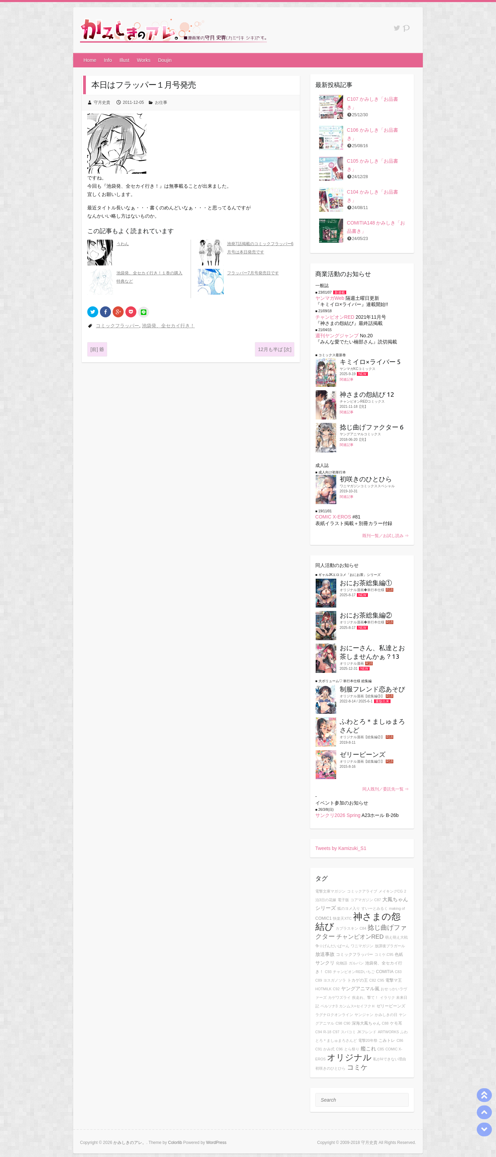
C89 (318, 980)
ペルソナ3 (329, 1006)
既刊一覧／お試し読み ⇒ (385, 535)
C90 (346, 1023)
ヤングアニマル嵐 (360, 988)
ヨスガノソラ (334, 980)
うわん (122, 243)
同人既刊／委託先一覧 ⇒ (385, 789)
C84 (363, 928)
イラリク (387, 997)
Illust (124, 60)
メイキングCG (391, 891)
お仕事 (161, 102)
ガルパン (356, 963)
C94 (318, 1032)
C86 (399, 1040)
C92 (336, 989)
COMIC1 (323, 918)
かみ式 (329, 1049)
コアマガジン (361, 900)
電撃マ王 (393, 980)
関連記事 (346, 379)
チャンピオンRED (334, 317)
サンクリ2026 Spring (338, 815)
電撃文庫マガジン (330, 891)
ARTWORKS (388, 1032)
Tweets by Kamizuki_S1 (341, 848)
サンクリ (325, 962)
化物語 (341, 963)
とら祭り (351, 1049)
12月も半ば (274, 349)
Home (89, 60)
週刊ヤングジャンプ (337, 335)
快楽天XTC (342, 918)
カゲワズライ (339, 997)
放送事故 (325, 954)
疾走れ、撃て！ (365, 997)
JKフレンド (366, 1032)
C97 (335, 1032)
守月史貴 (102, 102)
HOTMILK (323, 989)
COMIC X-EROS (333, 517)
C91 (318, 1049)
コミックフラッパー (117, 325)
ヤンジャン (363, 1015)
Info (108, 60)
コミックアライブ (362, 891)
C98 (339, 1023)
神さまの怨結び (358, 922)
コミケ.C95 (384, 954)
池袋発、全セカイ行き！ (168, 325)
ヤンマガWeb (330, 298)
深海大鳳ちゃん (366, 1023)
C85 (380, 1049)
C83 (398, 972)
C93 (328, 972)
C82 (372, 980)
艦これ (368, 1048)
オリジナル (349, 1057)
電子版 (343, 900)
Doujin (165, 60)
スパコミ (348, 1032)
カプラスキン (347, 928)
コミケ (357, 1067)
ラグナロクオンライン (334, 1015)
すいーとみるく (374, 908)
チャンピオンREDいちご (354, 972)
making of (397, 908)
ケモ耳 (396, 1023)
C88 (385, 1023)
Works (143, 60)
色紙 (399, 954)
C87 (377, 900)
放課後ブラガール (390, 946)
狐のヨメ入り (348, 908)
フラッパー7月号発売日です (253, 273)
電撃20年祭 (367, 1040)
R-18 (327, 1032)
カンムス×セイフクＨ (357, 1006)
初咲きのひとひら (330, 1068)
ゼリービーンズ (390, 1006)
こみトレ (387, 1040)
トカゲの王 (357, 980)
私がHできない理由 (389, 1059)
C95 (380, 980)
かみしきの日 (386, 1015)
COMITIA (385, 971)
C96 (339, 1049)
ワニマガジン (362, 946)
